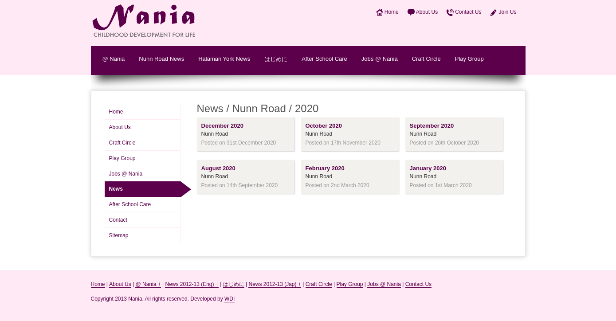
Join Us (507, 12)
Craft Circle (426, 58)
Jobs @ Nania (379, 58)
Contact (118, 220)
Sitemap (119, 235)
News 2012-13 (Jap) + (274, 284)
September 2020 (432, 125)
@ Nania (113, 58)
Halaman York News (224, 58)
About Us (427, 12)
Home (392, 12)
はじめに (275, 59)
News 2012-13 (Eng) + (191, 284)
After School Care (324, 58)
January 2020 (428, 168)
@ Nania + (148, 284)
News (116, 189)
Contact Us (468, 12)
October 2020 (324, 125)
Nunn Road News (161, 58)
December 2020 (222, 125)
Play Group (469, 58)
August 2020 (218, 168)
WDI (229, 299)
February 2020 (325, 168)
